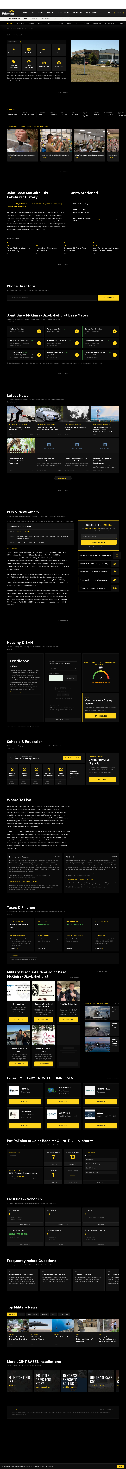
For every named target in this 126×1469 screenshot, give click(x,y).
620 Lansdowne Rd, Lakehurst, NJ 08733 (31, 543)
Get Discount (18, 1019)
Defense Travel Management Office (65, 707)
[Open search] (109, 13)
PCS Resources (63, 13)
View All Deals (75, 977)
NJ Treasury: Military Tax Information (23, 959)
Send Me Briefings (99, 542)
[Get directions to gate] (39, 331)
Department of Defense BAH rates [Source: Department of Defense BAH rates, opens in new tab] (21, 726)
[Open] (75, 663)
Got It (120, 1466)
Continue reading (15, 692)
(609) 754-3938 (23, 532)
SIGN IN (119, 12)
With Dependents (56, 678)
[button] (63, 668)
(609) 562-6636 (19, 1176)
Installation (52, 661)
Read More (14, 948)
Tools (94, 13)
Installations (29, 13)
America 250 (77, 13)
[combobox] (60, 663)
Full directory (108, 297)
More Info (25, 1101)
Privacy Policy (51, 1466)
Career (40, 13)
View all (116, 1003)
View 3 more (63, 478)
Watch (87, 13)
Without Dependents (70, 678)
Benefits (50, 13)
